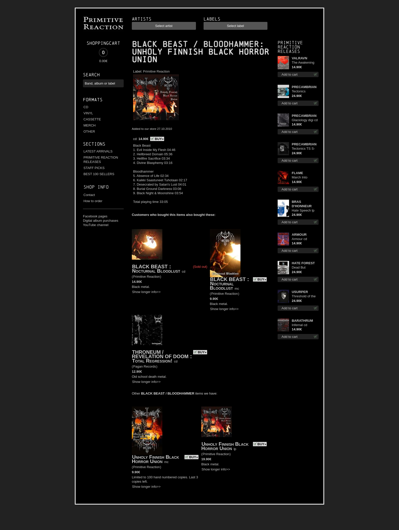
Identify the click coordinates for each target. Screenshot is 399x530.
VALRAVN (299, 58)
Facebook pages (95, 216)
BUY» (159, 139)
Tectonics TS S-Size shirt (303, 149)
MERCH (89, 125)
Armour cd (299, 239)
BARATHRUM (302, 321)
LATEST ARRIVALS (97, 151)
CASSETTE (92, 119)
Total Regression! (152, 361)
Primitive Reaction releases (290, 47)
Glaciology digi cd (305, 120)
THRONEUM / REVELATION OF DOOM (160, 354)
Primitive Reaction (156, 71)
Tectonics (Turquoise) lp (302, 91)
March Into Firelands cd (301, 177)
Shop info (96, 187)
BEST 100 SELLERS (98, 174)
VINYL (88, 113)
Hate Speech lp (303, 210)
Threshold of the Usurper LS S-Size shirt (304, 296)
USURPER (300, 292)
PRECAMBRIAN (304, 87)
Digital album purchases (100, 220)
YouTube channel (95, 225)
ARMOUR (299, 234)
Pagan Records (144, 366)
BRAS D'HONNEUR (301, 204)
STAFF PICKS (94, 168)
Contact (89, 195)
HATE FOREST (303, 263)
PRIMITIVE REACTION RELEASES (100, 160)
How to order (92, 201)
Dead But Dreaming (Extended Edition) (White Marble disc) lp (302, 268)
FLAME (297, 173)
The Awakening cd (303, 63)
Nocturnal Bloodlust (156, 271)
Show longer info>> (146, 292)
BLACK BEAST (150, 266)
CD (85, 107)
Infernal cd (299, 325)
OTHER (89, 131)
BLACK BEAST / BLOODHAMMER (195, 44)
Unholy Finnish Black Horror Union (155, 459)
